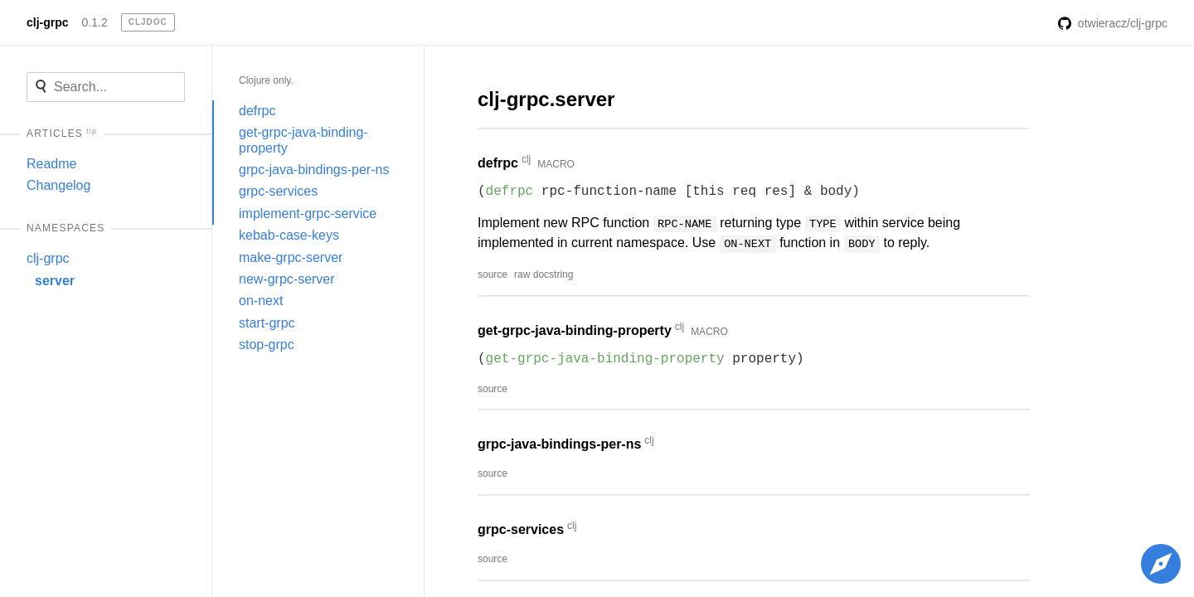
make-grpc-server (290, 257)
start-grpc (267, 323)
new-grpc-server (287, 279)
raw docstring (543, 274)
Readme (51, 164)
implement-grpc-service (307, 213)
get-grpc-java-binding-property (303, 139)
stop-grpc (266, 344)
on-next (261, 301)
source (492, 274)
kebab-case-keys (289, 235)
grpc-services (278, 191)
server (55, 281)
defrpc (257, 111)
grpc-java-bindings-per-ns (314, 170)
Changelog (58, 185)
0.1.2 (95, 22)
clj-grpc (48, 22)
